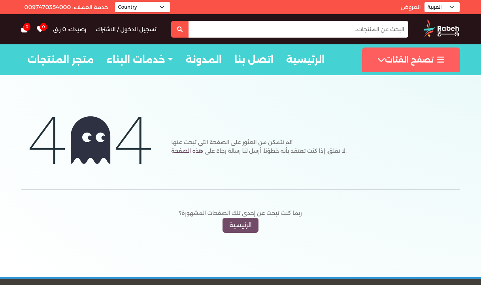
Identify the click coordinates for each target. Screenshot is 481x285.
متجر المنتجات (61, 59)
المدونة (204, 59)
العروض (411, 7)
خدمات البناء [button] (135, 59)
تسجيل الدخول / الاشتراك (126, 29)
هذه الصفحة (187, 150)
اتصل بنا (254, 59)
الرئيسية (305, 59)
